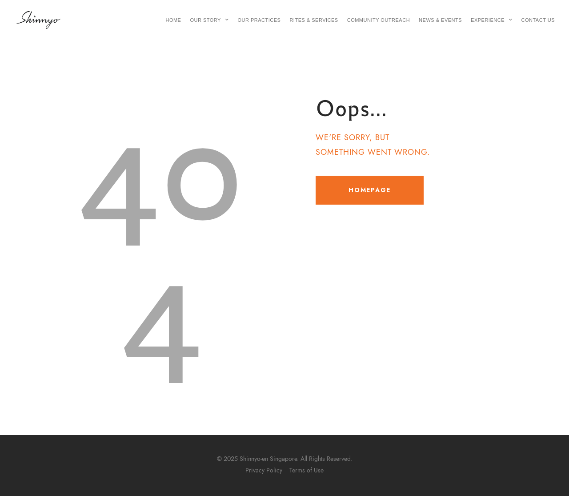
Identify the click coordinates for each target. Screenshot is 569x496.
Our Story (209, 20)
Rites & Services (313, 20)
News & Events (440, 20)
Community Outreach (378, 20)
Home (173, 20)
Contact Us (538, 20)
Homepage (370, 189)
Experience (491, 20)
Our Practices (258, 20)
